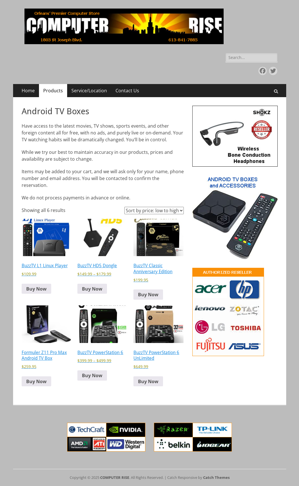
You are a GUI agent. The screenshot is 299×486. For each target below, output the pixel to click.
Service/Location (89, 90)
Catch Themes (216, 477)
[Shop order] (154, 210)
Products (53, 90)
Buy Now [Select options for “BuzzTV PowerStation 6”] (92, 375)
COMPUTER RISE (114, 477)
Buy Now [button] (36, 289)
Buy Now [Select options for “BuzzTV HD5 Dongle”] (92, 289)
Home (28, 90)
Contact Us (127, 90)
